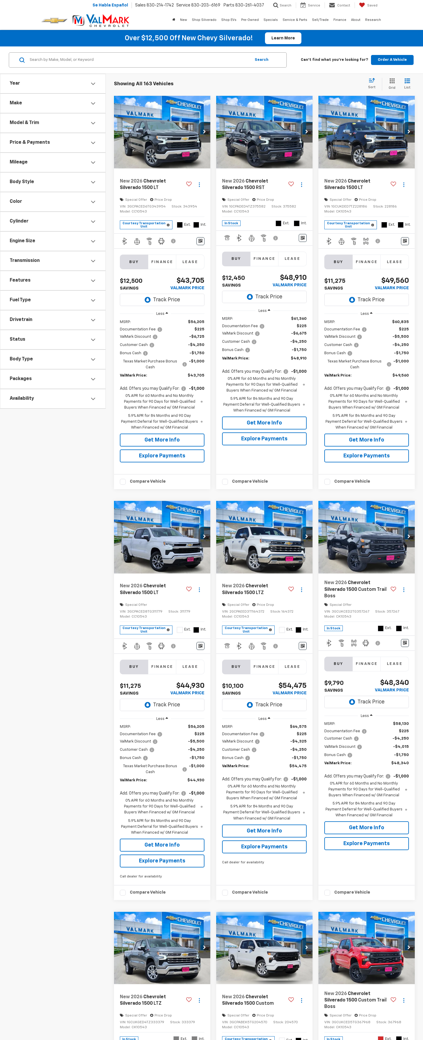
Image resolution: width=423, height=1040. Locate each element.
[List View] (407, 84)
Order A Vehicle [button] (392, 60)
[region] (162, 375)
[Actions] (199, 185)
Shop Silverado (204, 19)
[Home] (174, 20)
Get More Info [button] (162, 440)
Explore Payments (162, 456)
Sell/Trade (320, 19)
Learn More (283, 38)
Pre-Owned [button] (250, 19)
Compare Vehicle (148, 481)
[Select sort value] (373, 84)
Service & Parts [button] (295, 19)
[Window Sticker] (200, 241)
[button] (204, 132)
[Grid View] (391, 84)
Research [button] (373, 19)
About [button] (355, 19)
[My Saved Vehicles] (368, 5)
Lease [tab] (190, 262)
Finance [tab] (162, 262)
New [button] (183, 19)
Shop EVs (228, 19)
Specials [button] (270, 19)
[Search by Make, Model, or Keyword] (139, 60)
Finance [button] (339, 19)
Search (261, 60)
